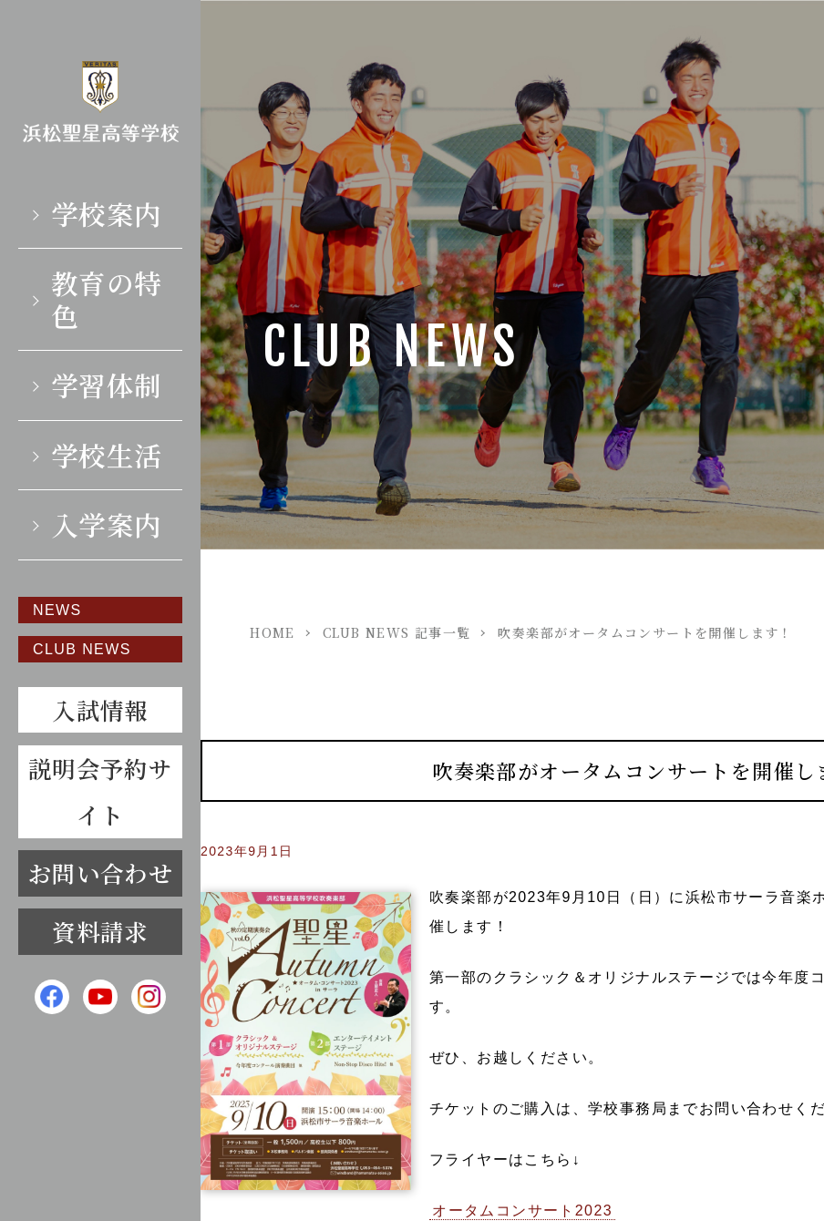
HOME (272, 632)
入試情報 (100, 709)
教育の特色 (106, 298)
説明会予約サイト (100, 790)
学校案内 (106, 213)
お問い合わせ (100, 873)
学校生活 (106, 455)
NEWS (57, 610)
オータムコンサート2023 (522, 1210)
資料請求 (100, 931)
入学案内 (106, 524)
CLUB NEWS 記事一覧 (397, 632)
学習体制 (106, 384)
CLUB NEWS (82, 648)
